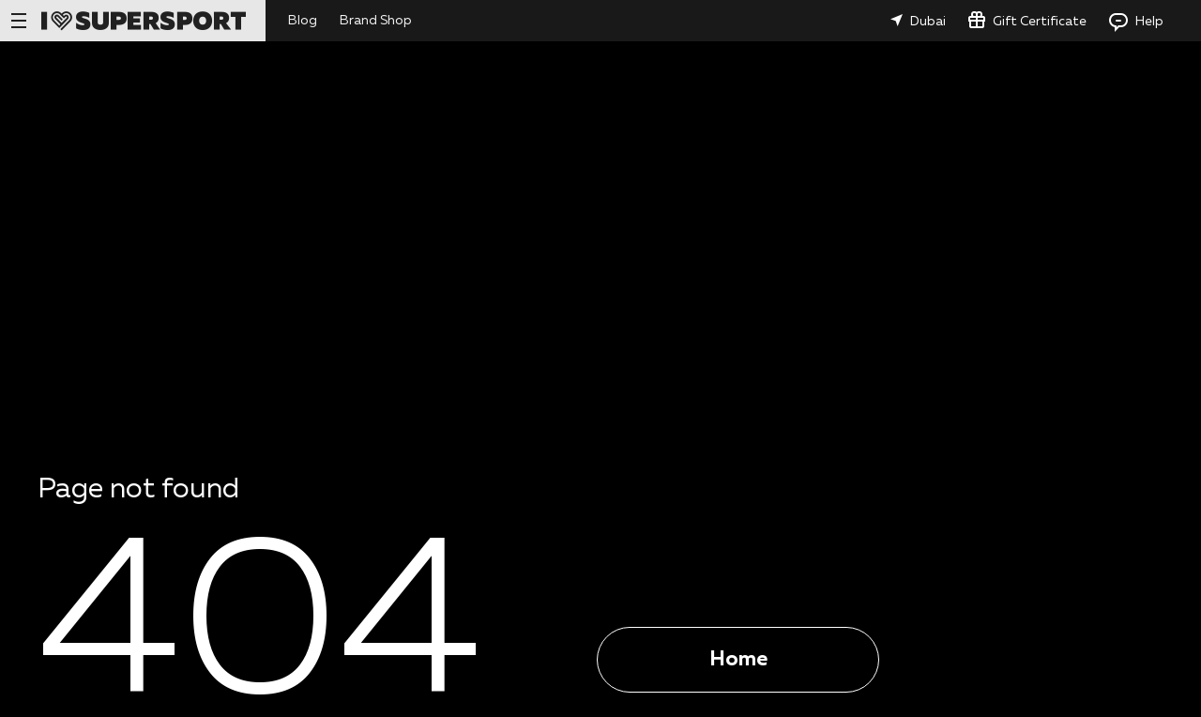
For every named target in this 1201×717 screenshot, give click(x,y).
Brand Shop (376, 20)
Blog (302, 20)
